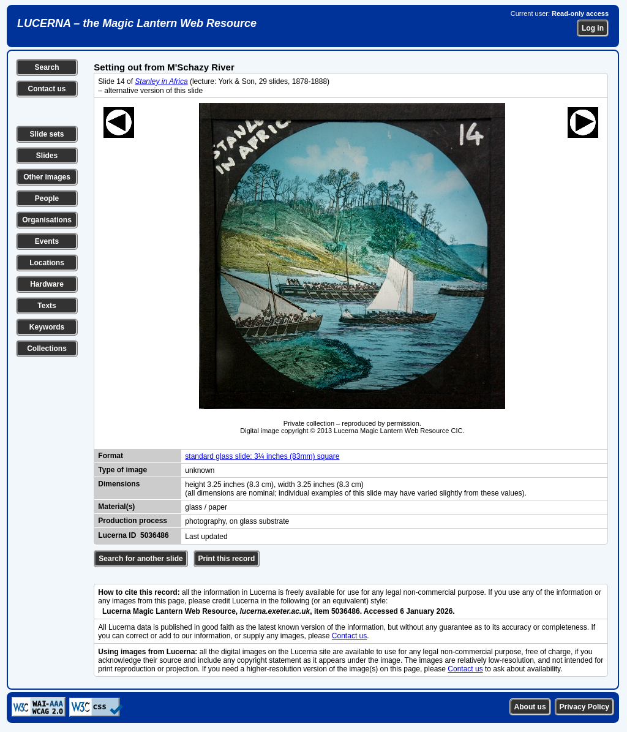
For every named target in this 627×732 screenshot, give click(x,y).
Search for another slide (140, 558)
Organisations (47, 220)
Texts (46, 305)
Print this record (226, 558)
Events (47, 241)
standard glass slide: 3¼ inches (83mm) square (262, 456)
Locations (46, 262)
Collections (47, 348)
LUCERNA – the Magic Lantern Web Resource (137, 23)
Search (46, 67)
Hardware (47, 284)
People (47, 198)
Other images (46, 177)
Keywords (46, 327)
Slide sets (46, 134)
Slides (47, 155)
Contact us (47, 89)
